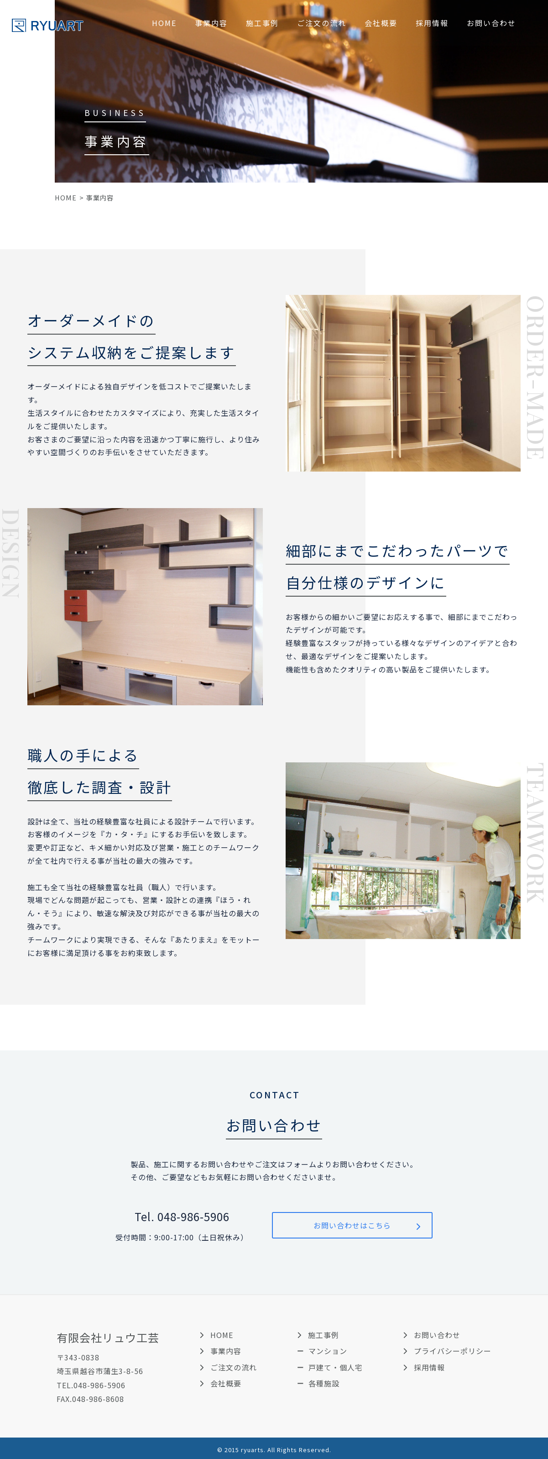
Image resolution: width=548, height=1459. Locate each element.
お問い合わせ (491, 22)
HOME (164, 22)
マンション (327, 1350)
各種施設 (323, 1383)
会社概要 (381, 22)
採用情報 (432, 22)
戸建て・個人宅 (335, 1367)
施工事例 (262, 22)
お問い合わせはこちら (352, 1225)
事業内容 (211, 22)
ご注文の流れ (321, 22)
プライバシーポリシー (452, 1350)
